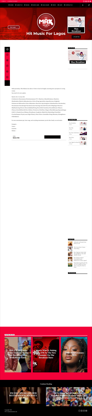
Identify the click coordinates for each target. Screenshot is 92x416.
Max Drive (71, 137)
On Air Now (76, 37)
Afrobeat (64, 338)
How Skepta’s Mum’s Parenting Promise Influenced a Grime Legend (80, 259)
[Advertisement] (77, 93)
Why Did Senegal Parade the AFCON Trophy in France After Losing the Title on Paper (80, 265)
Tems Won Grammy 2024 (74, 353)
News (54, 5)
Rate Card (36, 5)
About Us (19, 5)
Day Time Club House (74, 132)
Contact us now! (12, 1)
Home (11, 5)
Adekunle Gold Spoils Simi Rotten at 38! (80, 242)
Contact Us (69, 5)
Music (27, 5)
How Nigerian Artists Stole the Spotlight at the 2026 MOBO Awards (80, 254)
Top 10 (3, 1)
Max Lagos (13, 27)
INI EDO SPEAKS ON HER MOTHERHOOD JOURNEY (23, 394)
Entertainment (9, 338)
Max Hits (71, 128)
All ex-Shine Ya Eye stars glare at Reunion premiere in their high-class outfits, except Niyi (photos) (69, 395)
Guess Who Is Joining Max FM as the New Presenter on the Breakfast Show (46, 354)
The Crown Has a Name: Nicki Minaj (79, 248)
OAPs (60, 5)
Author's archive (52, 137)
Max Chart (46, 5)
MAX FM (16, 138)
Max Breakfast (72, 123)
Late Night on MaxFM (74, 142)
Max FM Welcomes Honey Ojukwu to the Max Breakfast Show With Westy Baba (17, 354)
